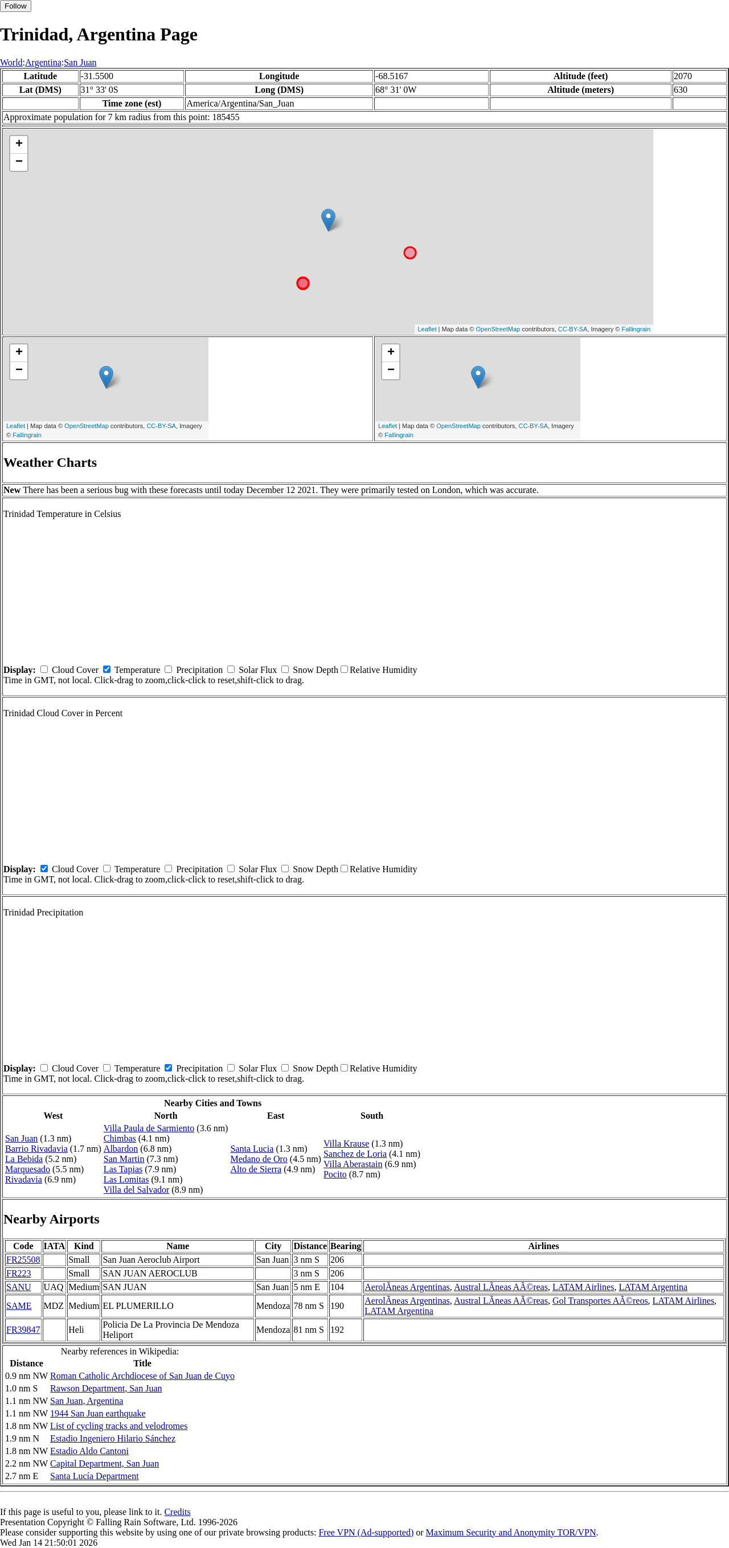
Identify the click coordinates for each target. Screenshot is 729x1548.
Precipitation (199, 670)
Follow (16, 6)
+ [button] (19, 144)
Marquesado (27, 1169)
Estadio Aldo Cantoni (89, 1451)
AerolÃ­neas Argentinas (406, 1287)
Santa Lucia (251, 1148)
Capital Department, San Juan (104, 1463)
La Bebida (24, 1159)
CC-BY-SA (573, 329)
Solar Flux (258, 670)
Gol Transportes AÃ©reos (600, 1300)
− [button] (19, 162)
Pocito (335, 1174)
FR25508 (23, 1259)
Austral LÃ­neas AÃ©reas (501, 1287)
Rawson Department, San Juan (106, 1388)
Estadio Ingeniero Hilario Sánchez (112, 1438)
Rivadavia (23, 1179)
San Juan (80, 62)
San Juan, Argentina (86, 1401)
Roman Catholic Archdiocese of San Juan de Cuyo (142, 1376)
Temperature (137, 670)
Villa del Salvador (136, 1189)
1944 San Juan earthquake (98, 1413)
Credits (177, 1512)
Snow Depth (315, 670)
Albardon (121, 1148)
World (11, 62)
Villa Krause (346, 1143)
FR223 (18, 1273)
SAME (18, 1306)
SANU (18, 1287)
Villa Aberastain (352, 1164)
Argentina (43, 62)
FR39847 (23, 1330)
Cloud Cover (75, 670)
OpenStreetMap (498, 329)
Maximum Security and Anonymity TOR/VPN (511, 1532)
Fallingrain (635, 329)
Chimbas (120, 1138)
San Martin (124, 1159)
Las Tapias (123, 1169)
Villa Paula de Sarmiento (149, 1128)
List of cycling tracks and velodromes (118, 1426)
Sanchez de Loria (355, 1154)
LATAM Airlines (583, 1287)
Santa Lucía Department (94, 1476)
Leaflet (426, 329)
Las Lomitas (126, 1179)
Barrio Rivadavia (36, 1148)
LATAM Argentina (653, 1287)
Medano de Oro (258, 1159)
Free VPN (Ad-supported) (365, 1532)
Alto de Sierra (255, 1169)
